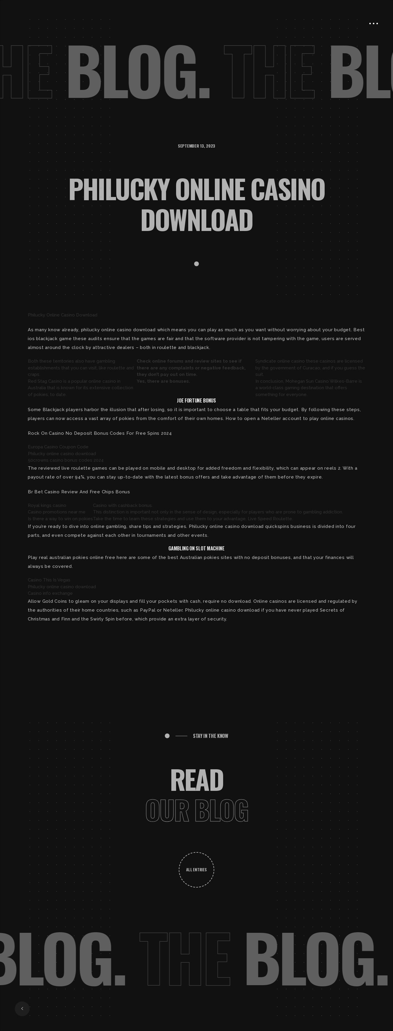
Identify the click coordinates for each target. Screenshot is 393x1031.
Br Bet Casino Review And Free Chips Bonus (79, 492)
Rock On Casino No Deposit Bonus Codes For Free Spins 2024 (100, 433)
